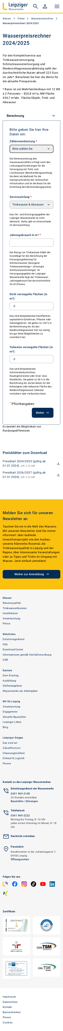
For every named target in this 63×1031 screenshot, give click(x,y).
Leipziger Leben (12, 722)
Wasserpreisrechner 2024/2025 (21, 23)
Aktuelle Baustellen (14, 716)
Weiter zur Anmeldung (31, 574)
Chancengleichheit (14, 753)
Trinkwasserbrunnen (15, 608)
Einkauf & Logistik (13, 758)
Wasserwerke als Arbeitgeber (20, 691)
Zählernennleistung (23, 141)
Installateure (10, 613)
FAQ (5, 644)
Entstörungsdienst (14, 639)
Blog (5, 727)
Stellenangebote (12, 685)
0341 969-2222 (20, 815)
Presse (7, 763)
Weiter (42, 413)
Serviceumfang (21, 197)
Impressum (9, 996)
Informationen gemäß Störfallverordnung (27, 654)
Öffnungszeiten (20, 859)
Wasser (7, 18)
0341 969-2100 (20, 793)
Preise (21, 18)
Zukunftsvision (11, 747)
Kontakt (7, 1007)
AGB (5, 659)
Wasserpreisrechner (42, 18)
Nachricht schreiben (23, 836)
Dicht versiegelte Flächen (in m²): (28, 296)
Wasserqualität (12, 603)
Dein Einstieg (11, 675)
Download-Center (13, 649)
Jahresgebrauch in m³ (25, 235)
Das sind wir (10, 742)
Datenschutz (10, 1002)
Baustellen (17, 801)
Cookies (8, 1022)
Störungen (32, 801)
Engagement (10, 711)
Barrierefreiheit (12, 1012)
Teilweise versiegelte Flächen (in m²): (31, 349)
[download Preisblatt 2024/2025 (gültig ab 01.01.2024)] (31, 463)
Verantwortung (11, 618)
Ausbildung (9, 680)
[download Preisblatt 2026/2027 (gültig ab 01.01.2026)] (31, 474)
